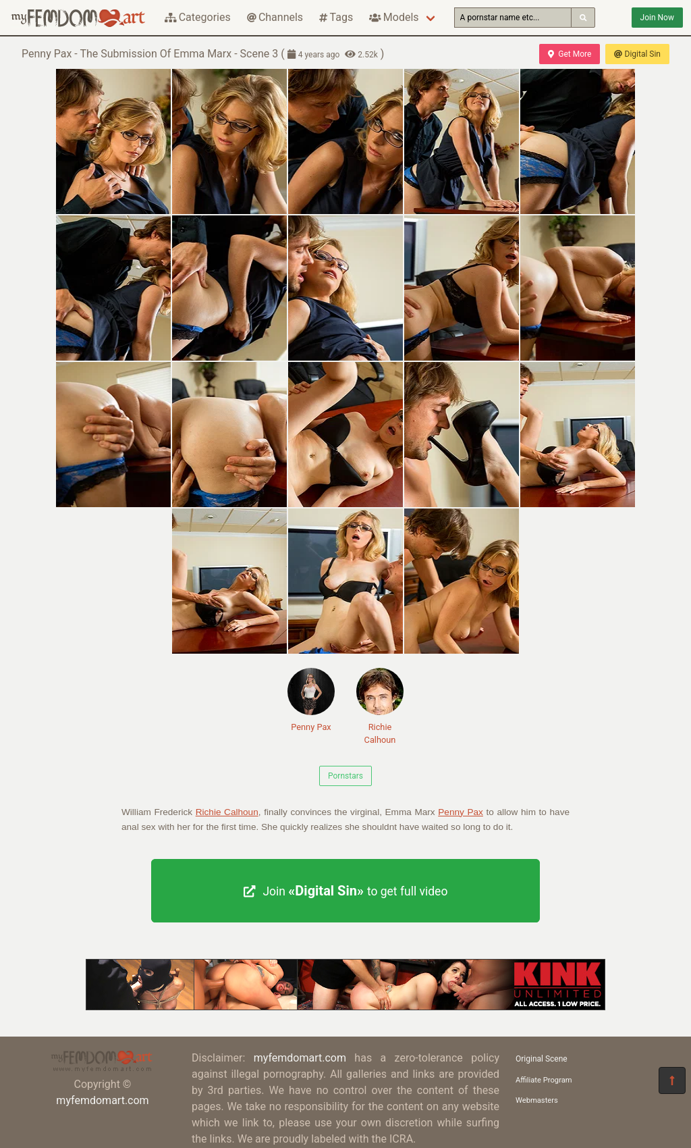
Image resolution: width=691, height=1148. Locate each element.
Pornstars (345, 776)
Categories (198, 17)
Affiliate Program (544, 1080)
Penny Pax (311, 700)
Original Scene (542, 1059)
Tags (336, 17)
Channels (275, 17)
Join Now (657, 17)
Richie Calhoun (380, 706)
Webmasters (537, 1100)
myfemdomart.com (102, 1100)
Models (393, 17)
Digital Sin (637, 54)
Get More (569, 54)
